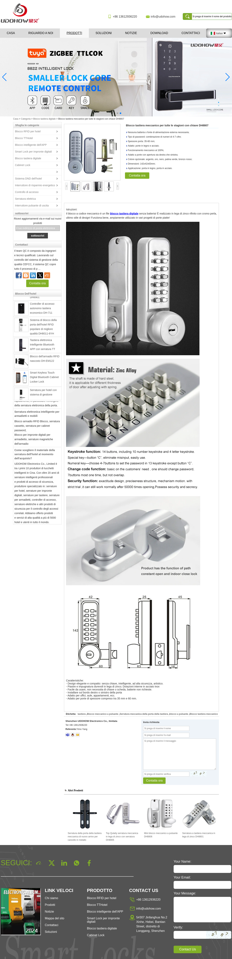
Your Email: (182, 877)
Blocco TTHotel (24, 138)
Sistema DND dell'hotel (28, 178)
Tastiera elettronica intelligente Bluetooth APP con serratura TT (42, 346)
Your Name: (182, 861)
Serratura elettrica (25, 198)
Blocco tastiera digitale (44, 119)
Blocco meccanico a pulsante (102, 714)
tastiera (82, 714)
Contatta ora (37, 283)
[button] (111, 113)
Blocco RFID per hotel (28, 131)
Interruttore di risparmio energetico (35, 185)
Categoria (26, 119)
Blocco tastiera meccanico (204, 714)
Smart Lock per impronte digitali (33, 151)
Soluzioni (104, 33)
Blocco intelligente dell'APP (31, 144)
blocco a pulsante (178, 714)
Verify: (178, 927)
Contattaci (190, 33)
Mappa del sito (54, 918)
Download (159, 33)
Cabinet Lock (22, 165)
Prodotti (74, 33)
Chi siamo (51, 898)
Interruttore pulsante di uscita (32, 205)
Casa (11, 33)
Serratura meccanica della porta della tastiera (144, 714)
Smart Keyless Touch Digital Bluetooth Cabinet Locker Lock (44, 379)
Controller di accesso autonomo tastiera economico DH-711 (42, 310)
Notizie (131, 33)
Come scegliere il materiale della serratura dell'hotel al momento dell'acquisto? (34, 455)
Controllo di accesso (27, 192)
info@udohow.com (163, 16)
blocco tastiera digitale (124, 213)
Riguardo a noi (40, 33)
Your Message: (185, 893)
